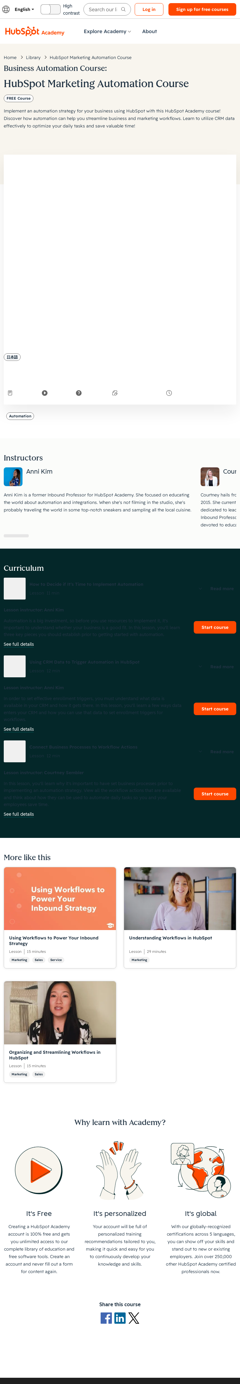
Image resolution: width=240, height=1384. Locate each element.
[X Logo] (133, 1317)
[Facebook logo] (107, 1317)
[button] (120, 589)
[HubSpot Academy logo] (35, 31)
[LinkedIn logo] (121, 1317)
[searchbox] (107, 9)
